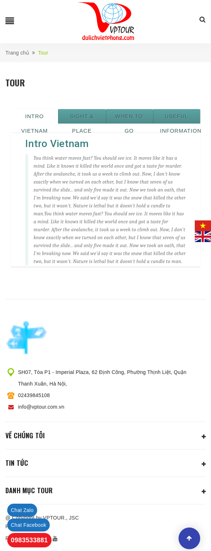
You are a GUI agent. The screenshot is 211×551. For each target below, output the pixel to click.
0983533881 (29, 540)
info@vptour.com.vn (41, 407)
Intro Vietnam (34, 118)
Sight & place (82, 118)
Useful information (180, 118)
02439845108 (34, 395)
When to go (129, 118)
